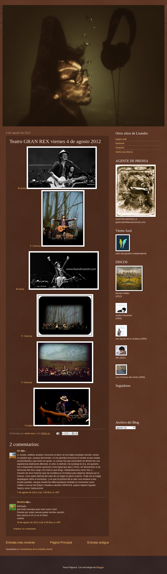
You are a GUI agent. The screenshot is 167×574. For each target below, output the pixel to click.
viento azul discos (124, 152)
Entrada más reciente (20, 542)
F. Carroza (57, 246)
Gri (18, 450)
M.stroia (57, 188)
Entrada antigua (98, 542)
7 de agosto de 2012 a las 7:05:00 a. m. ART (38, 492)
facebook (120, 143)
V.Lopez (57, 425)
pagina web (121, 139)
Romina (21, 502)
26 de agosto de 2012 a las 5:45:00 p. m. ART (39, 522)
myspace (120, 147)
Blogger (100, 567)
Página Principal (61, 542)
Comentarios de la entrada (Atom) (36, 549)
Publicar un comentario (25, 529)
